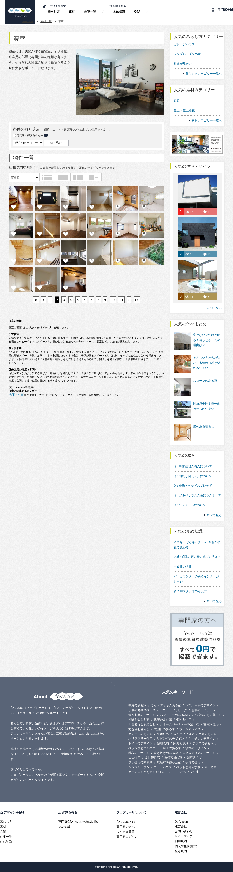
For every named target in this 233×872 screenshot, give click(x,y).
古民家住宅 (211, 724)
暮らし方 (54, 11)
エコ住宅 (134, 757)
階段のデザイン (139, 753)
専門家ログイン (127, 836)
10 (113, 300)
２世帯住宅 (152, 757)
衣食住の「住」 (184, 566)
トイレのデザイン (140, 743)
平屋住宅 (163, 734)
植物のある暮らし (209, 715)
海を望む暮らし (139, 729)
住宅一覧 (90, 11)
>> (136, 300)
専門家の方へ (125, 826)
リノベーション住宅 (185, 772)
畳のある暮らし (194, 433)
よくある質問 (125, 831)
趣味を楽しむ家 (139, 719)
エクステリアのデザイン (199, 753)
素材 (72, 11)
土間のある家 (207, 734)
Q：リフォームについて (190, 505)
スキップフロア (183, 734)
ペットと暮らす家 (188, 767)
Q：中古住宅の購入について (193, 466)
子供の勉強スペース (142, 710)
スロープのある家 (195, 387)
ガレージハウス (184, 44)
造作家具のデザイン (142, 715)
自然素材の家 (173, 757)
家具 (177, 100)
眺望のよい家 (163, 719)
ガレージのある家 (140, 734)
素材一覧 (46, 21)
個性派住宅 (183, 719)
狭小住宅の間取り (140, 762)
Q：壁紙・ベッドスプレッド (193, 485)
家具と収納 (180, 743)
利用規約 (181, 841)
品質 (3, 831)
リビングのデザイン (170, 738)
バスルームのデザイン (200, 705)
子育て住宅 (192, 762)
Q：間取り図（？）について (193, 476)
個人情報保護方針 (187, 846)
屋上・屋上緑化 (184, 110)
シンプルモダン (139, 767)
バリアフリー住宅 (140, 738)
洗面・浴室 (16, 394)
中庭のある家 (137, 705)
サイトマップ (184, 836)
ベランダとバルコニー (143, 748)
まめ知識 (119, 11)
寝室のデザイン (195, 748)
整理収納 (163, 743)
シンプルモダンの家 (187, 54)
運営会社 (181, 826)
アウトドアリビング (173, 710)
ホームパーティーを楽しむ (181, 724)
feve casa (27, 21)
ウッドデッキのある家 (166, 705)
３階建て (192, 757)
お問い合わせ (184, 831)
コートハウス (163, 767)
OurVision (181, 821)
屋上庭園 (211, 767)
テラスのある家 (203, 743)
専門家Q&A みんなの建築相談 (78, 821)
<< (35, 300)
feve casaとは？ (127, 821)
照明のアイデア (202, 710)
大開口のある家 (164, 729)
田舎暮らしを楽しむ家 (143, 724)
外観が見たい (183, 63)
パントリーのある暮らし (176, 715)
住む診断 (6, 841)
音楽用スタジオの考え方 (190, 591)
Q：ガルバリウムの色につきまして (197, 495)
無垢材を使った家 (169, 762)
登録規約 (181, 851)
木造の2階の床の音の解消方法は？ (197, 557)
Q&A (137, 11)
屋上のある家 (172, 748)
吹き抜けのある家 (166, 753)
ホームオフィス (189, 729)
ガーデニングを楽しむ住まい (148, 772)
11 (121, 300)
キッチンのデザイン (202, 738)
